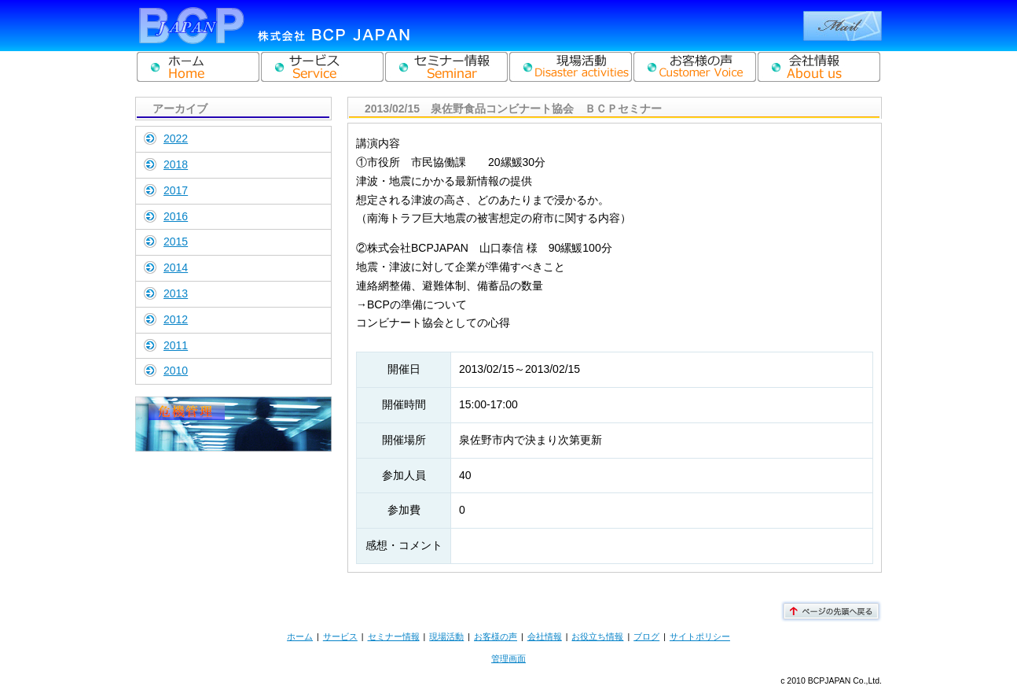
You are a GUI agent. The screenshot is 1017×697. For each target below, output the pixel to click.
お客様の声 (495, 636)
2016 (175, 216)
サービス (340, 636)
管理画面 (508, 658)
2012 (175, 319)
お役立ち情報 (597, 636)
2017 (175, 190)
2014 (175, 267)
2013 (175, 293)
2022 (175, 138)
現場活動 (446, 636)
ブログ (646, 636)
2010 (175, 370)
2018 (175, 164)
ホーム (300, 636)
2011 (175, 345)
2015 (175, 241)
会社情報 (544, 636)
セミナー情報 (394, 636)
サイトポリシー (700, 636)
